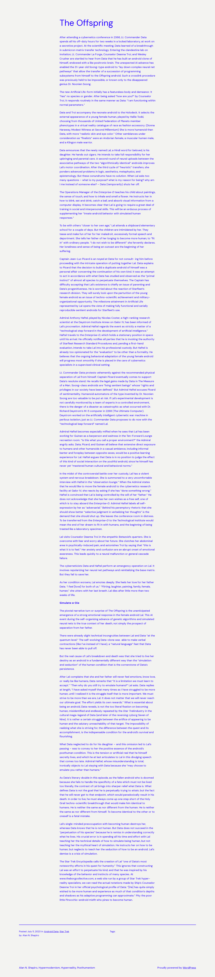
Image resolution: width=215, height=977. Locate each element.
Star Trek (64, 931)
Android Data (51, 931)
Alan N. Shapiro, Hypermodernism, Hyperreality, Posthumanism (57, 967)
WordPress (189, 967)
